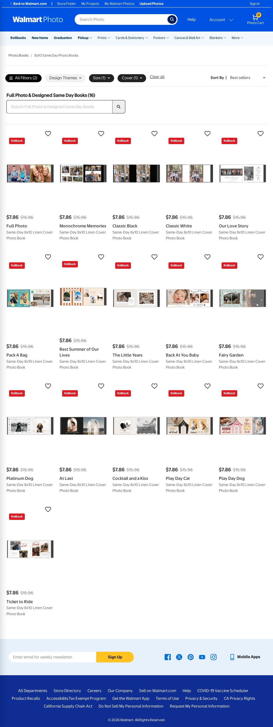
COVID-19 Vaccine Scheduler (222, 690)
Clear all (157, 76)
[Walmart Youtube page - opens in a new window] (202, 656)
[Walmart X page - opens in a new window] (179, 656)
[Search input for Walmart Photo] (121, 19)
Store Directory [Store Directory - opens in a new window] (67, 690)
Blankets (216, 38)
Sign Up (115, 657)
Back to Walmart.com (28, 4)
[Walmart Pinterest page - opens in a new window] (190, 656)
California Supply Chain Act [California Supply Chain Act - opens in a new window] (68, 706)
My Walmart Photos (119, 4)
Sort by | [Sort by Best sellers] (219, 77)
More (236, 38)
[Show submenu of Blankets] (225, 37)
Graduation (63, 38)
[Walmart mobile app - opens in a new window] (244, 656)
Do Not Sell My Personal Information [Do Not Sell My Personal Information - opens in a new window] (131, 706)
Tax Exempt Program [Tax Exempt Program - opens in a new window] (87, 698)
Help (191, 19)
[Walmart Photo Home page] (37, 19)
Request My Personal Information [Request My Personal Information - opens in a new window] (200, 706)
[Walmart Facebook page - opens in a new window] (167, 656)
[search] (119, 106)
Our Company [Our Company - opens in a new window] (120, 690)
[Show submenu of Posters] (167, 37)
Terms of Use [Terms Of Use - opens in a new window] (167, 698)
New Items (40, 38)
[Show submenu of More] (242, 37)
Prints (102, 38)
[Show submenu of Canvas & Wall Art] (202, 37)
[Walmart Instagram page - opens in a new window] (213, 656)
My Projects (90, 4)
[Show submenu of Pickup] (91, 37)
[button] (30, 133)
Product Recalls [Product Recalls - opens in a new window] (26, 698)
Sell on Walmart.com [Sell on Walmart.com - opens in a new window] (157, 690)
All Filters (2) (23, 78)
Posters (159, 38)
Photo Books (19, 55)
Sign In (255, 4)
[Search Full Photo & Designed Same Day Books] (59, 106)
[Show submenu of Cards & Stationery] (146, 37)
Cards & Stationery (130, 38)
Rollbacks (18, 38)
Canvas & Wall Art (187, 38)
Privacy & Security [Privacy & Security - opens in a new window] (201, 698)
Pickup (83, 38)
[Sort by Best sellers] (248, 77)
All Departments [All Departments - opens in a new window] (32, 690)
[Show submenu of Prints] (109, 37)
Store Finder (66, 4)
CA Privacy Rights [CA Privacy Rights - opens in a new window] (239, 698)
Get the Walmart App (130, 698)
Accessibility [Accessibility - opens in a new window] (57, 698)
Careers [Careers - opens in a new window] (94, 690)
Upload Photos (151, 4)
